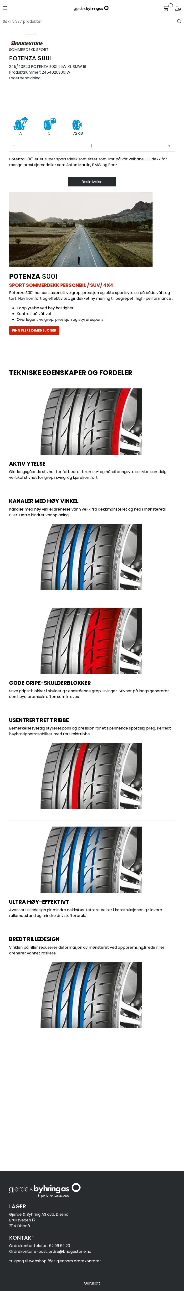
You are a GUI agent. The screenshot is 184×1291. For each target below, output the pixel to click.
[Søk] (90, 21)
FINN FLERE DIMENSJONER (34, 461)
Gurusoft (92, 1283)
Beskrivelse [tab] (92, 313)
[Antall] (91, 277)
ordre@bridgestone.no (70, 1251)
